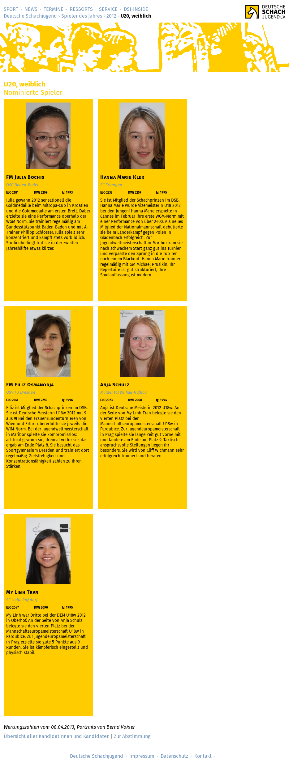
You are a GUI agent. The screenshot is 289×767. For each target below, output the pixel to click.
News (30, 9)
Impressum (141, 756)
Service (108, 9)
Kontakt (203, 756)
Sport (11, 9)
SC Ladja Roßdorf (21, 599)
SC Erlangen (111, 184)
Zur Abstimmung (132, 736)
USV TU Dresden (20, 392)
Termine (53, 9)
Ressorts (81, 9)
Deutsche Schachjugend (30, 16)
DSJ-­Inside (136, 9)
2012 (111, 16)
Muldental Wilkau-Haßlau (123, 392)
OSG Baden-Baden (23, 184)
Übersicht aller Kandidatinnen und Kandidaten (57, 736)
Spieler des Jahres (81, 16)
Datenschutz (174, 756)
